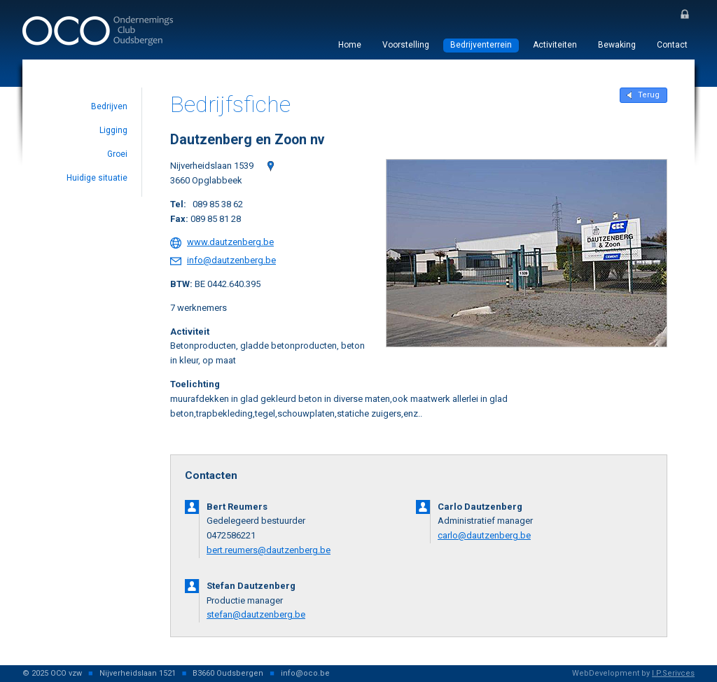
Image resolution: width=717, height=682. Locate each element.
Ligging (113, 130)
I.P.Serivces (673, 673)
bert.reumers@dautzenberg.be (268, 550)
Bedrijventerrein (481, 45)
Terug (649, 94)
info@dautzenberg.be (231, 260)
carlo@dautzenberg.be (484, 535)
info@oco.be (305, 673)
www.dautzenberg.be (230, 242)
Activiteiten (555, 45)
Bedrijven (109, 106)
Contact (672, 45)
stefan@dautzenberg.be (256, 614)
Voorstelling (405, 45)
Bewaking (617, 45)
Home (349, 45)
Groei (117, 154)
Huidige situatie (97, 178)
